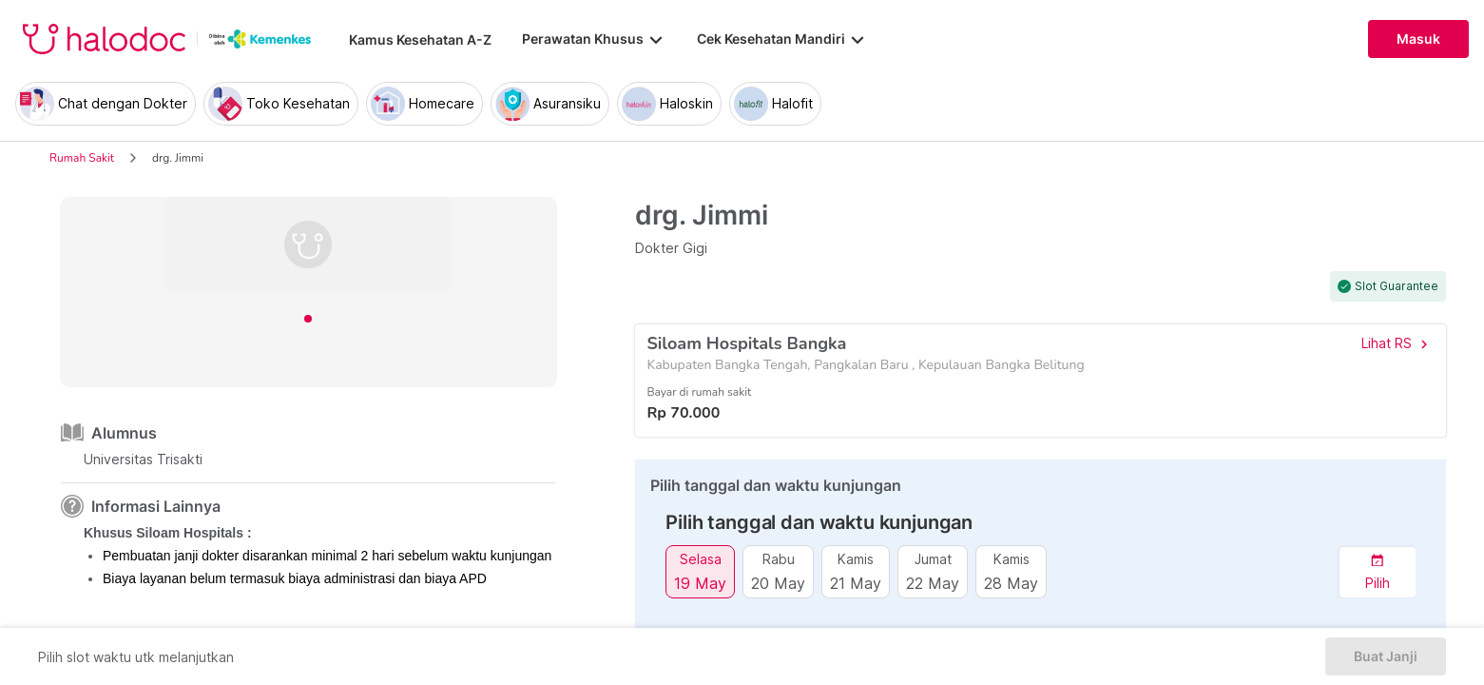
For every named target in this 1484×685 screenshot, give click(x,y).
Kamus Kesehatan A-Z (420, 39)
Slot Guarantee (1396, 286)
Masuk (1418, 39)
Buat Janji (1385, 656)
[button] (1377, 572)
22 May (932, 583)
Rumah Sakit (81, 158)
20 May (778, 583)
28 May (1011, 583)
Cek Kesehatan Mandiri (782, 39)
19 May (700, 583)
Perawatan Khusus (594, 39)
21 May (855, 583)
